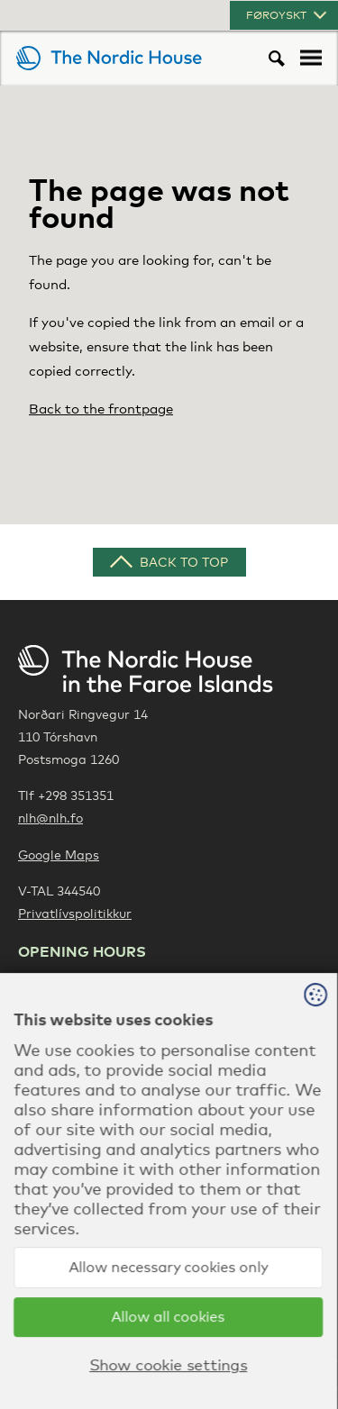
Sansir (318, 1355)
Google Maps (58, 854)
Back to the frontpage (101, 408)
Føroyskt (288, 15)
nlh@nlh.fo (50, 817)
